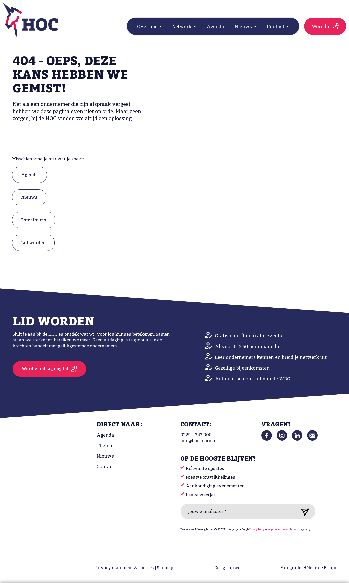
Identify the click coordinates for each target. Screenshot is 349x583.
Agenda (215, 26)
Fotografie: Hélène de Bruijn (308, 568)
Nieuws (29, 197)
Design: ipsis (226, 568)
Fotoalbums (33, 220)
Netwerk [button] (182, 26)
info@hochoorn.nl (198, 441)
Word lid (321, 26)
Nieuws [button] (244, 26)
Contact (105, 466)
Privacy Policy (257, 529)
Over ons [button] (148, 26)
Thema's (106, 445)
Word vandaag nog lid (45, 369)
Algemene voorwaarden (280, 529)
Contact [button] (276, 26)
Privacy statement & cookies (124, 568)
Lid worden (33, 243)
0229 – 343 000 (196, 435)
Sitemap (165, 568)
